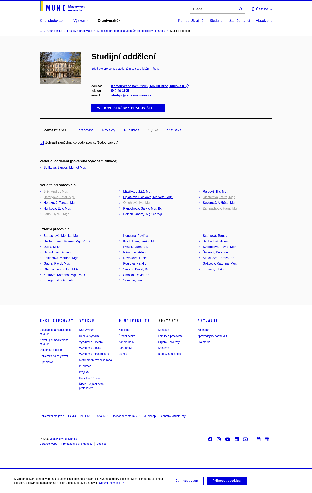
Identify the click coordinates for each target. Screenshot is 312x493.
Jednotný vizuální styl (173, 416)
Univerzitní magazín (52, 416)
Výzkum (87, 320)
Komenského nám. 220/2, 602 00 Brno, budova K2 (150, 86)
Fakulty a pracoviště (170, 336)
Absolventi (264, 21)
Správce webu (48, 443)
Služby (123, 353)
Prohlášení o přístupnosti (76, 443)
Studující (216, 21)
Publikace (85, 366)
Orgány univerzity (169, 342)
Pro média (203, 342)
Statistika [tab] (174, 130)
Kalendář (203, 329)
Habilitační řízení (89, 378)
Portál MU (101, 416)
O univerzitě (134, 320)
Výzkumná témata (90, 347)
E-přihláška (47, 362)
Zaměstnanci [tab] (55, 130)
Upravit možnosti (111, 484)
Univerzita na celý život (54, 356)
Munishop (150, 416)
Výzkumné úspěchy (91, 342)
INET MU (85, 416)
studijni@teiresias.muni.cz (131, 95)
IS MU (72, 416)
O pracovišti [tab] (84, 130)
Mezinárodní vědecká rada (95, 360)
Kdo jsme (124, 329)
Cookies (102, 443)
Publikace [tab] (131, 130)
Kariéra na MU (127, 342)
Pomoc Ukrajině (191, 21)
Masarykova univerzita (63, 438)
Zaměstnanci (239, 21)
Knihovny (164, 347)
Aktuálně (207, 320)
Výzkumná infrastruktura (94, 353)
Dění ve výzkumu (89, 336)
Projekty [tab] (108, 130)
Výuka (153, 130)
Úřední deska (127, 336)
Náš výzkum (86, 329)
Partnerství (125, 347)
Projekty (84, 372)
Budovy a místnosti (169, 353)
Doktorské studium (51, 349)
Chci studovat (56, 320)
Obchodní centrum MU (126, 416)
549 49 (120, 90)
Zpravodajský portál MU (212, 336)
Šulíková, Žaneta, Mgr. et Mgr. (65, 167)
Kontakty (163, 329)
